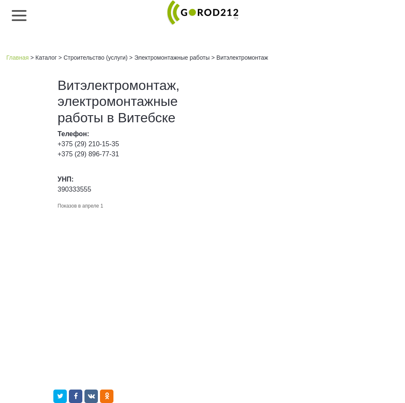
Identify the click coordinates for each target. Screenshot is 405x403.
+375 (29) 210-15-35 (88, 144)
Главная (17, 57)
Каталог (46, 57)
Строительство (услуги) (95, 57)
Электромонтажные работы (172, 57)
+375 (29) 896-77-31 (88, 154)
